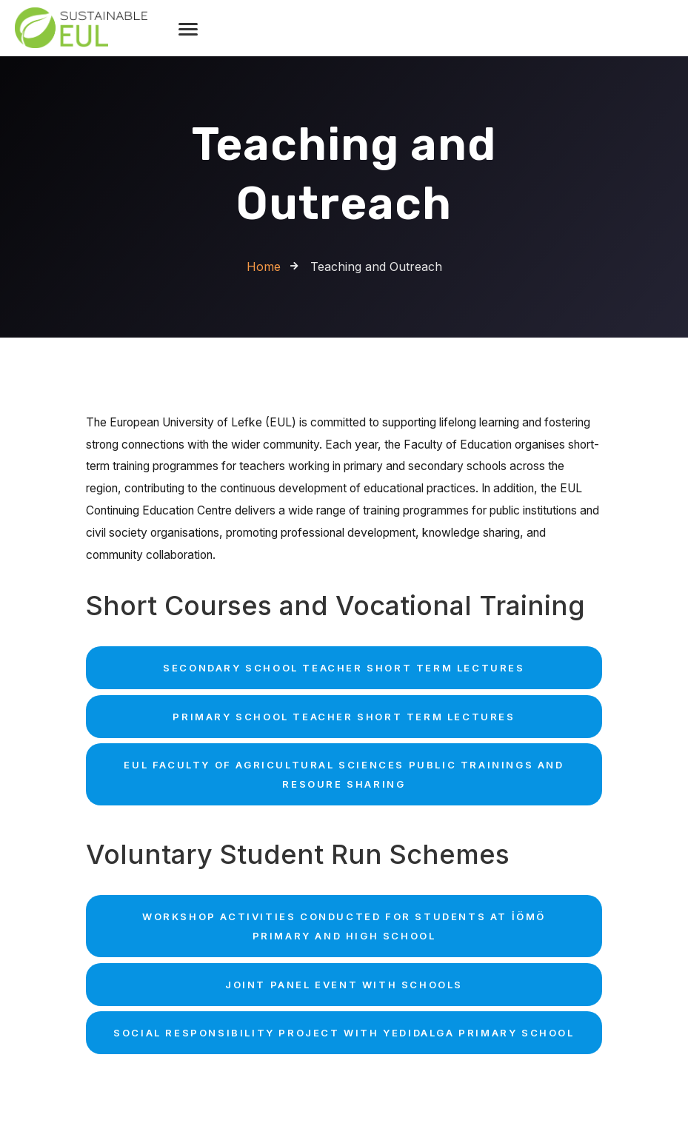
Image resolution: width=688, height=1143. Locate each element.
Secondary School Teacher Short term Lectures (343, 668)
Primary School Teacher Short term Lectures (344, 717)
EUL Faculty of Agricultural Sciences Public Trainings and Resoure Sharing (344, 774)
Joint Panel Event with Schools (344, 985)
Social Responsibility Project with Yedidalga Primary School (343, 1033)
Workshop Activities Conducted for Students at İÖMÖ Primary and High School (344, 926)
